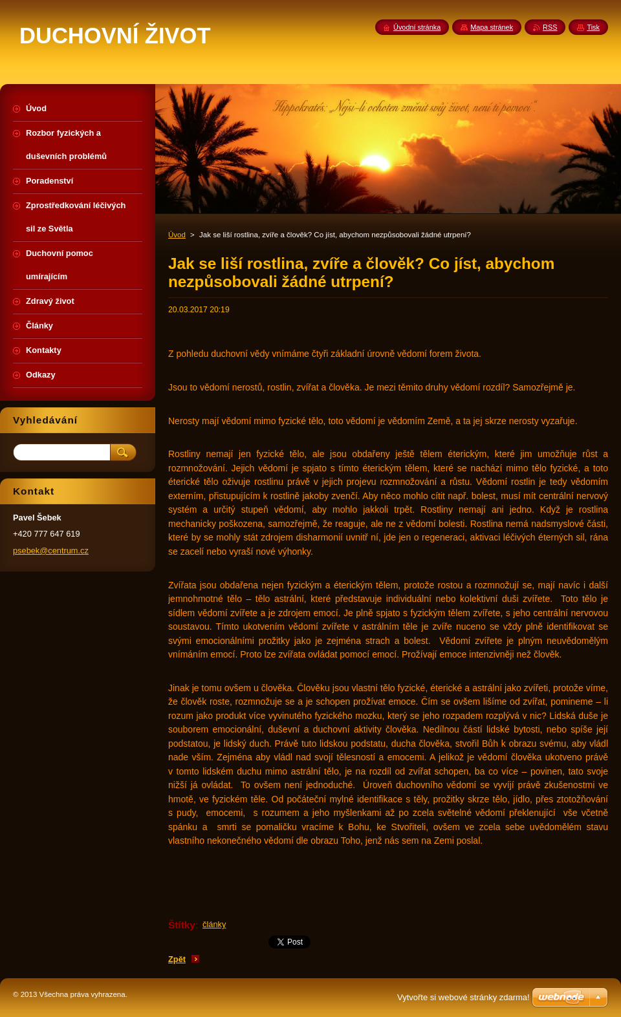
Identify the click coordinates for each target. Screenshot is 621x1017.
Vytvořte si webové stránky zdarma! (463, 997)
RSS (550, 27)
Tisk (593, 27)
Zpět (177, 959)
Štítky (181, 924)
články (214, 924)
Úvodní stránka (417, 27)
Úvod (177, 235)
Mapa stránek (491, 27)
